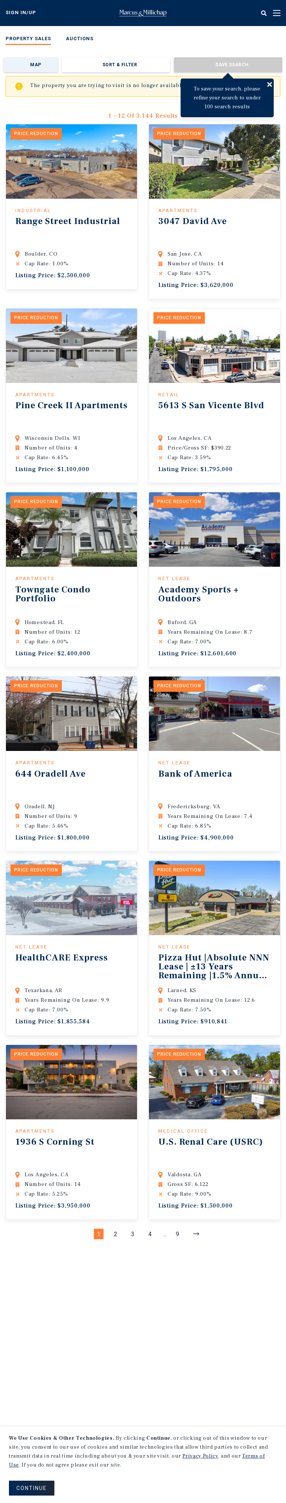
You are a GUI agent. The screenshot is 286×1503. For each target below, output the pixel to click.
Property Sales (28, 38)
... (165, 1234)
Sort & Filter (119, 64)
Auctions (79, 38)
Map (35, 64)
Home (143, 13)
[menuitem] (28, 40)
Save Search (231, 64)
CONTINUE (31, 1488)
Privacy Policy (200, 1456)
